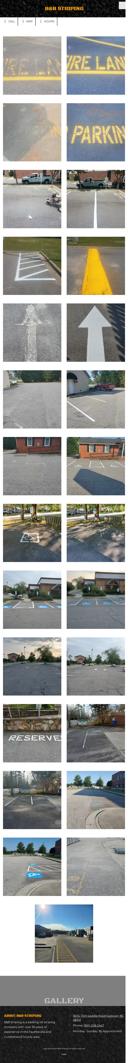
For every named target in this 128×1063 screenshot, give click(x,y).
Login (64, 1054)
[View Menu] (122, 5)
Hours (46, 21)
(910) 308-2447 (94, 1025)
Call (9, 21)
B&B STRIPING (64, 9)
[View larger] (32, 65)
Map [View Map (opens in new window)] (27, 21)
